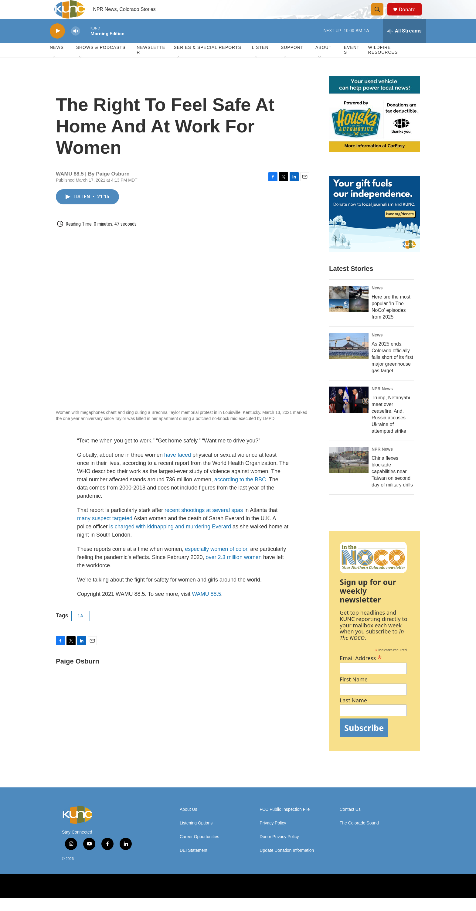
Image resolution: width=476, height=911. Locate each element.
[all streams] (404, 44)
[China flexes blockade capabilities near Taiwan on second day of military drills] (349, 473)
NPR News (382, 401)
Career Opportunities (199, 850)
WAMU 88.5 (206, 607)
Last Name (353, 714)
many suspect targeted (104, 531)
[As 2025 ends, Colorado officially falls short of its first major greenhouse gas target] (349, 359)
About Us (188, 822)
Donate (410, 16)
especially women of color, (217, 562)
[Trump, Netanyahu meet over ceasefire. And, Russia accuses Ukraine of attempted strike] (349, 413)
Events (352, 63)
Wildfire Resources (383, 63)
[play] (57, 44)
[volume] (75, 44)
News (377, 301)
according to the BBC (240, 493)
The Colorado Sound (359, 836)
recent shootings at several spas (204, 523)
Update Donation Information (287, 863)
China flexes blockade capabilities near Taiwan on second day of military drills (392, 484)
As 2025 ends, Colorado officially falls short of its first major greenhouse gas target (392, 370)
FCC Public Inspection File (285, 822)
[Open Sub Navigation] (54, 70)
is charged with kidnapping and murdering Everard (170, 540)
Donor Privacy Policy (279, 850)
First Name (354, 692)
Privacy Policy (273, 836)
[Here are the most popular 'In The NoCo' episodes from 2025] (349, 312)
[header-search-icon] (380, 16)
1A (80, 628)
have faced (177, 468)
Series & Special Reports (207, 60)
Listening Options (196, 836)
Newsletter (151, 63)
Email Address (361, 670)
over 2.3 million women (234, 570)
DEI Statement (193, 863)
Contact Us (350, 822)
